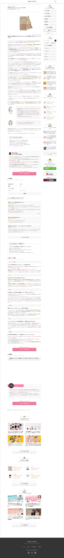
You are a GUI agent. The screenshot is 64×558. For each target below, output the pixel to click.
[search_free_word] (55, 40)
